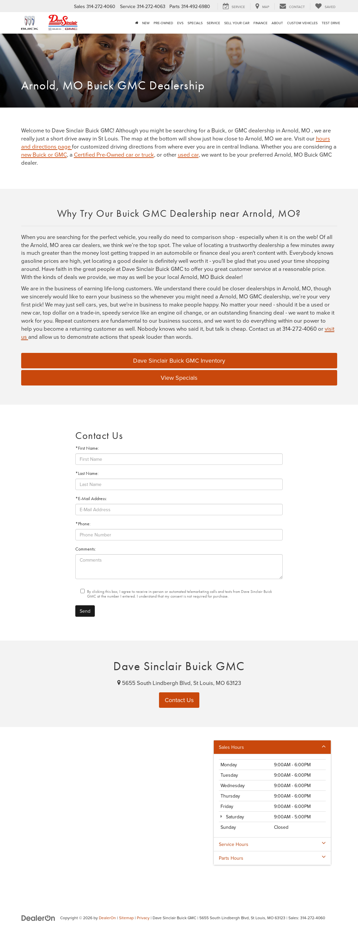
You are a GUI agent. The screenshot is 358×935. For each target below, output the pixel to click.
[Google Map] (179, 811)
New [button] (146, 23)
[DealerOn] (38, 917)
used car (188, 154)
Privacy (143, 918)
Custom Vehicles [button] (302, 23)
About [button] (277, 23)
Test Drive (331, 23)
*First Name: (87, 448)
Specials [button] (195, 23)
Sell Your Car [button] (236, 23)
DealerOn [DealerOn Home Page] (107, 918)
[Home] (136, 23)
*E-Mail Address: (91, 498)
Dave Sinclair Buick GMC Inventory (179, 360)
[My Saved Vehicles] (325, 6)
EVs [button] (180, 23)
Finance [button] (260, 23)
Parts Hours (272, 858)
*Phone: (82, 524)
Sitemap (126, 918)
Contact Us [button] (179, 700)
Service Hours (272, 844)
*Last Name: (86, 473)
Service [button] (213, 23)
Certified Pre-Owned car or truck (114, 154)
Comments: (85, 549)
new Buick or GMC (44, 154)
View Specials (179, 377)
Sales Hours (272, 747)
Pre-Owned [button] (163, 23)
